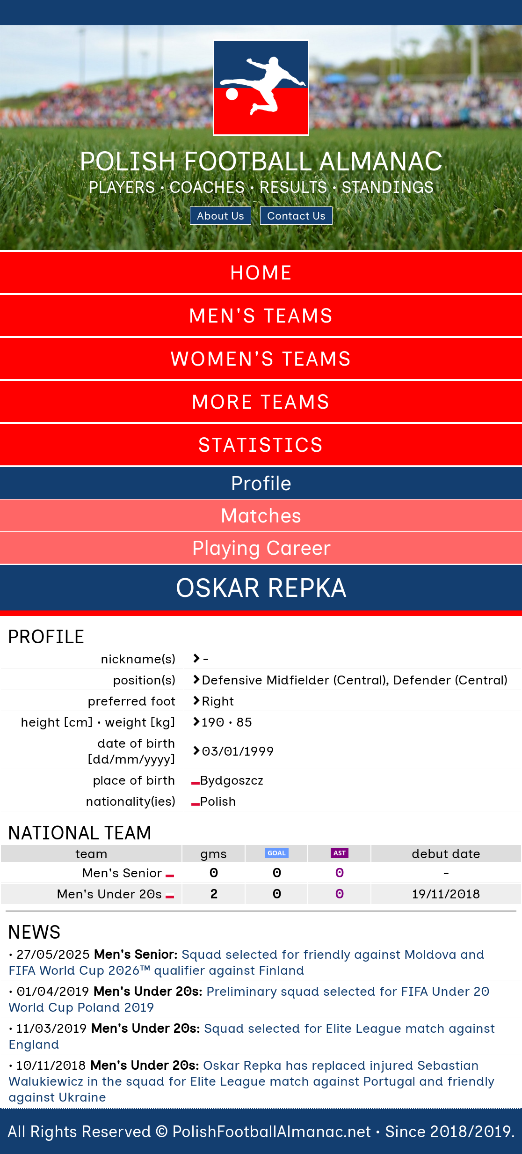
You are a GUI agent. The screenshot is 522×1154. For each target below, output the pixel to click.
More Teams (261, 402)
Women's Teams (261, 358)
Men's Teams (261, 315)
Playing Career (261, 548)
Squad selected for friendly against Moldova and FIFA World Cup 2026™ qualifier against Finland (246, 962)
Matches (261, 515)
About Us (220, 215)
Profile (261, 483)
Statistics (261, 445)
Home (261, 272)
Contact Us (296, 215)
